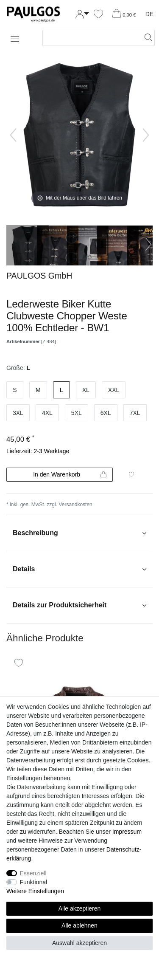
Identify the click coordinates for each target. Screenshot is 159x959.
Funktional (33, 882)
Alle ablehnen (79, 925)
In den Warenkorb (69, 475)
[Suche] (145, 37)
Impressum (127, 831)
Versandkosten (75, 505)
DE (149, 14)
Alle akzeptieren (80, 908)
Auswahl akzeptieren (79, 942)
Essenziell (33, 873)
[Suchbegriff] (90, 37)
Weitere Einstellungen (35, 891)
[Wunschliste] (98, 14)
